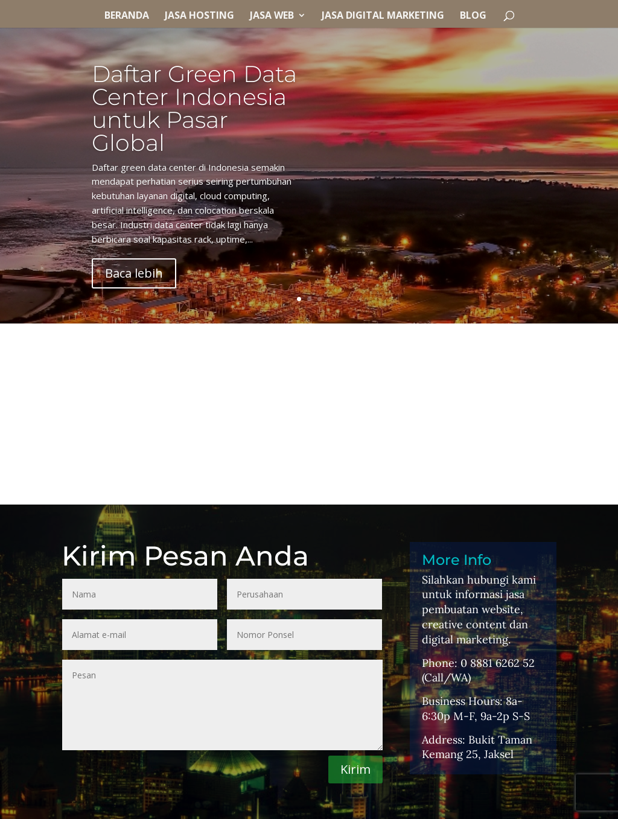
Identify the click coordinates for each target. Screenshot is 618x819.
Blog (473, 16)
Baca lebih (134, 273)
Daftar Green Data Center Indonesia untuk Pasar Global (194, 108)
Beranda (126, 16)
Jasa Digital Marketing (383, 16)
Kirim (355, 769)
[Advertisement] (309, 414)
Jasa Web (272, 16)
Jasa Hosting (199, 16)
